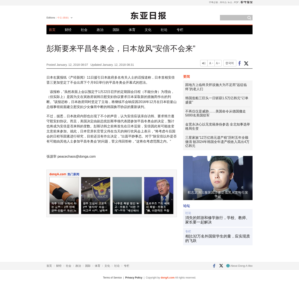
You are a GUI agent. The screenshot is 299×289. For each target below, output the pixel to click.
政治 (100, 30)
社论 (164, 30)
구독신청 (213, 2)
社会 (84, 30)
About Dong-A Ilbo (239, 265)
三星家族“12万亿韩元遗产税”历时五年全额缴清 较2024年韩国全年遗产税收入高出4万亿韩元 (217, 142)
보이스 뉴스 (226, 2)
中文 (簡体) (63, 17)
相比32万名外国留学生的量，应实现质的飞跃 (217, 238)
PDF (236, 2)
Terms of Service (112, 277)
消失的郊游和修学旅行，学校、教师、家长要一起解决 (217, 220)
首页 (52, 30)
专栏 (180, 30)
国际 (116, 30)
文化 (148, 30)
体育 (132, 30)
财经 (68, 30)
